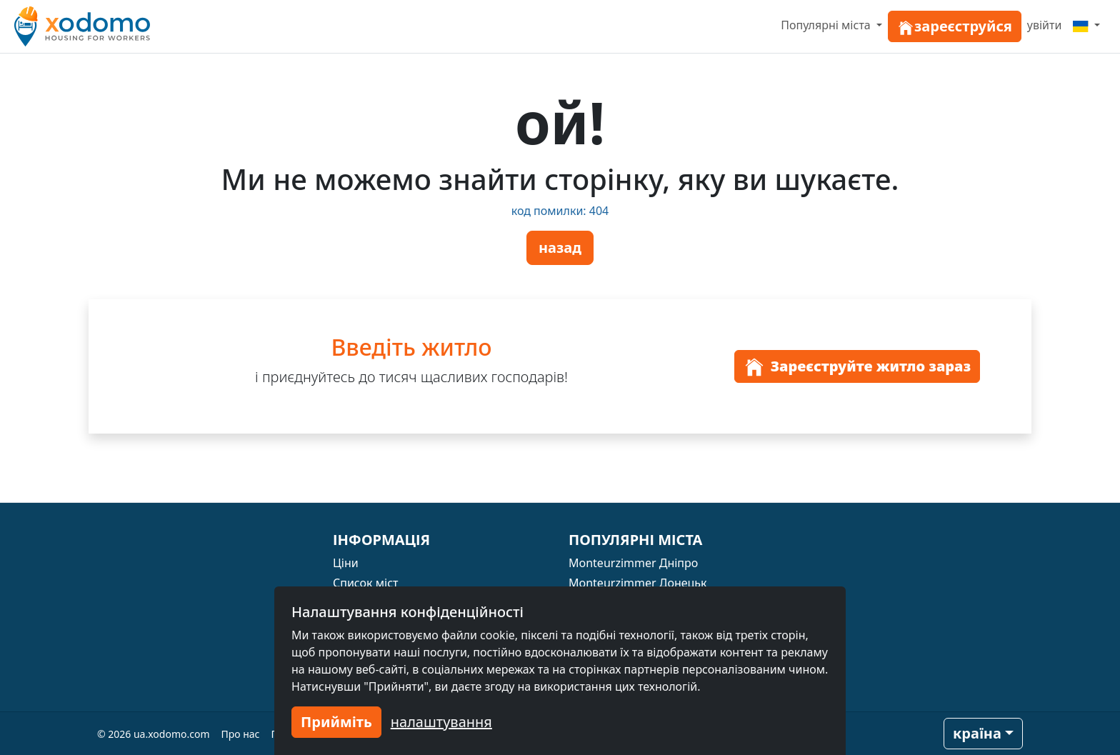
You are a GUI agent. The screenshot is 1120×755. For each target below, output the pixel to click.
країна (977, 733)
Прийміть (336, 721)
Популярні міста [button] (827, 25)
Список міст (366, 583)
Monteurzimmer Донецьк (638, 583)
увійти (1044, 25)
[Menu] (1086, 25)
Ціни (346, 563)
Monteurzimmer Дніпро (633, 563)
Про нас (240, 734)
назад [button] (560, 247)
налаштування (441, 721)
